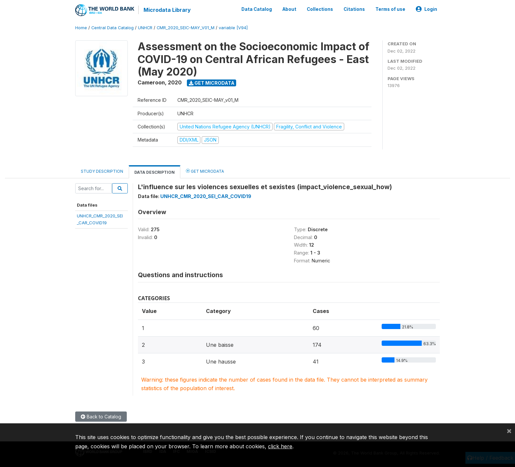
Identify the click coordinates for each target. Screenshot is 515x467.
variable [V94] (233, 27)
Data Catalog (256, 9)
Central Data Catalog (112, 27)
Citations (354, 9)
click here (280, 446)
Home (81, 27)
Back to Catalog (101, 416)
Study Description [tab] (102, 171)
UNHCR (145, 27)
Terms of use (390, 9)
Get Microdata (212, 83)
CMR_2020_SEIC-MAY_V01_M (185, 27)
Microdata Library (167, 10)
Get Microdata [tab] (205, 171)
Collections (320, 9)
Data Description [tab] (154, 172)
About (289, 9)
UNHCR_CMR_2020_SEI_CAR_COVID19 (205, 196)
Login (426, 9)
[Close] (509, 430)
